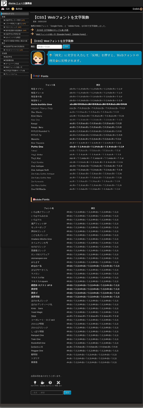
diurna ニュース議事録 (20, 3)
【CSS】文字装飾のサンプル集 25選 (52, 30)
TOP (5, 9)
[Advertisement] (15, 121)
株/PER (16, 9)
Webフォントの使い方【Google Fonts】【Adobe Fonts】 (61, 34)
